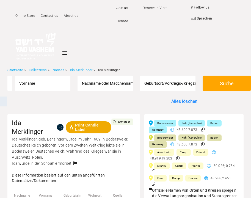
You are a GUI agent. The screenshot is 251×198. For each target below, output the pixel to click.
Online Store (25, 16)
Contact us (49, 16)
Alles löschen (184, 101)
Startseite (15, 70)
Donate (122, 21)
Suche (227, 83)
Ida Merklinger (81, 70)
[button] (75, 163)
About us (71, 16)
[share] (60, 127)
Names (58, 70)
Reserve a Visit (155, 8)
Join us (122, 8)
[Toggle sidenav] (64, 53)
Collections (38, 70)
